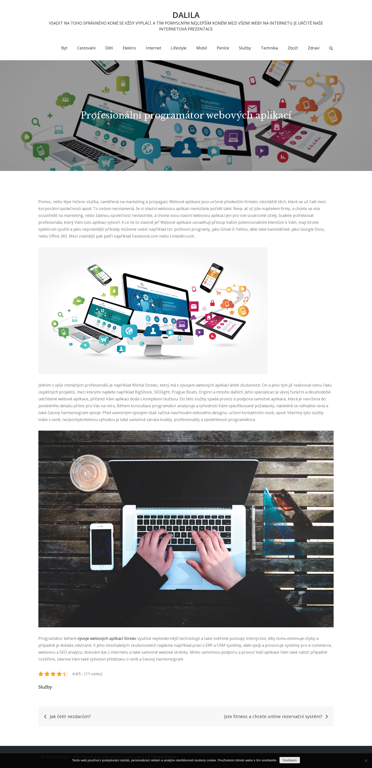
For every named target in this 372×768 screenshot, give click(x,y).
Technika (269, 48)
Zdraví (313, 48)
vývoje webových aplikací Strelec (107, 638)
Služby (245, 48)
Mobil (201, 48)
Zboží (293, 48)
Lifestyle (178, 48)
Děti (109, 48)
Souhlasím (290, 760)
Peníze (223, 48)
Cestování (86, 48)
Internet (153, 48)
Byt (64, 48)
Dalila (186, 15)
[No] (365, 760)
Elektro (129, 48)
